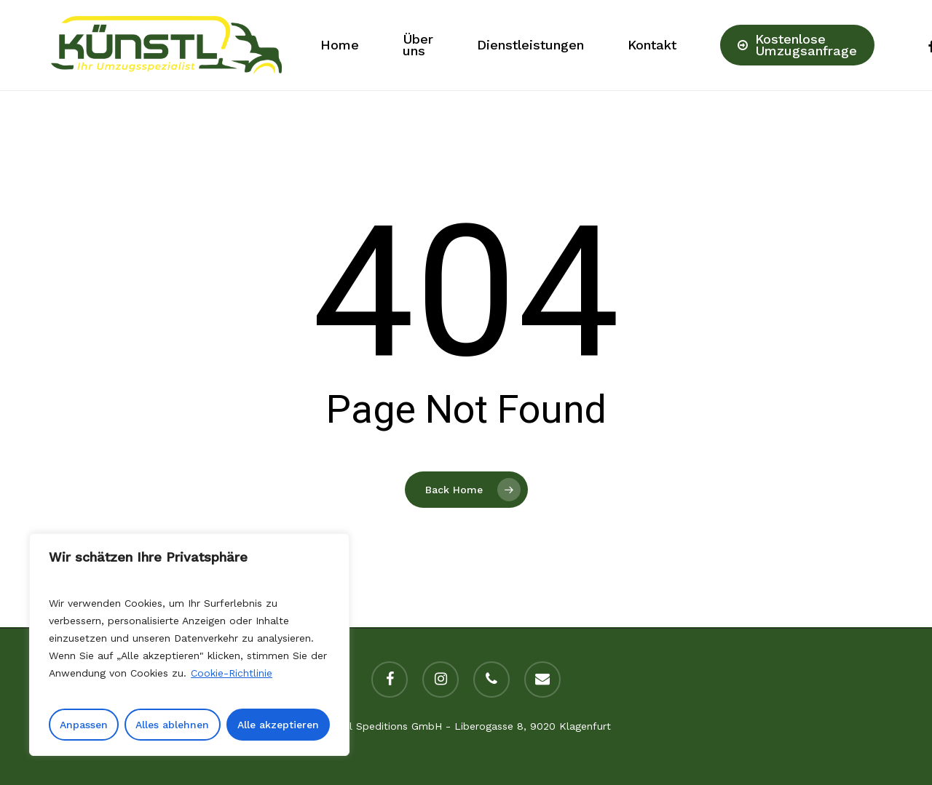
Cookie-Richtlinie (231, 673)
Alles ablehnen (172, 724)
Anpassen (84, 724)
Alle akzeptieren (278, 724)
